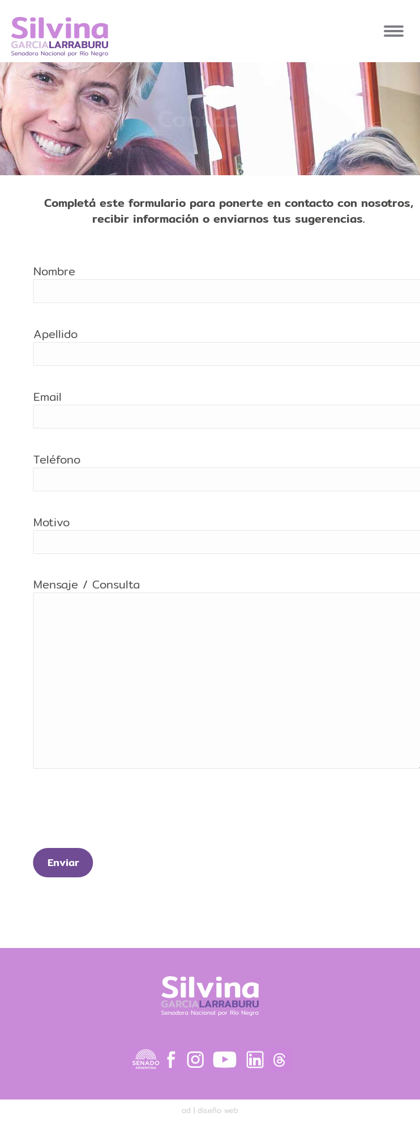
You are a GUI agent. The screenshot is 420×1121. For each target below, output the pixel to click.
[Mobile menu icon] (394, 31)
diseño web (218, 1110)
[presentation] (143, 814)
